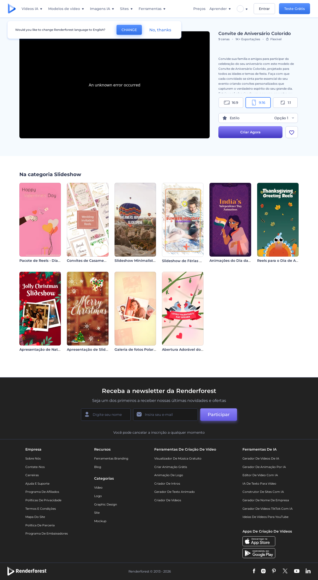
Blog (97, 467)
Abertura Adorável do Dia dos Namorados (199, 349)
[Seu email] (165, 414)
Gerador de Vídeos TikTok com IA (267, 508)
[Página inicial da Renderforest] (12, 8)
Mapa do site (35, 517)
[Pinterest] (274, 571)
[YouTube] (297, 571)
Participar (219, 414)
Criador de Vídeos (167, 500)
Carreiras (32, 475)
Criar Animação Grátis (170, 467)
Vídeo (98, 487)
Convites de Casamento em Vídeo (97, 260)
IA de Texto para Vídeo (259, 483)
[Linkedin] (308, 571)
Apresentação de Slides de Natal (96, 349)
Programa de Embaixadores (46, 533)
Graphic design (105, 504)
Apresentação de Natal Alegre (46, 349)
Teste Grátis (294, 8)
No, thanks (160, 30)
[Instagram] (263, 571)
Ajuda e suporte (37, 483)
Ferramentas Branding (111, 458)
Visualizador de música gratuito (177, 458)
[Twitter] (285, 571)
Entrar (264, 8)
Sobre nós (33, 458)
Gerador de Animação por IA (264, 467)
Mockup (100, 521)
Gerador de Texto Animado (174, 492)
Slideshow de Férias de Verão (188, 261)
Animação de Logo (168, 475)
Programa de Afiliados (42, 492)
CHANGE (129, 30)
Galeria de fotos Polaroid (137, 349)
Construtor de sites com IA (263, 492)
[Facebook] (254, 571)
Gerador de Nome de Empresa (265, 500)
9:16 (258, 103)
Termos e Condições (40, 508)
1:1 (285, 103)
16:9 (231, 103)
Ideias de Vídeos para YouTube (265, 517)
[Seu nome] (106, 414)
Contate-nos (35, 467)
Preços (199, 8)
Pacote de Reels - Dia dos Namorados (53, 260)
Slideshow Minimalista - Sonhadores (147, 260)
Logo (98, 496)
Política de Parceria (40, 525)
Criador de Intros (167, 483)
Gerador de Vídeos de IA (260, 458)
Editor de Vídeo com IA (260, 475)
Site (97, 512)
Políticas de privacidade (43, 500)
